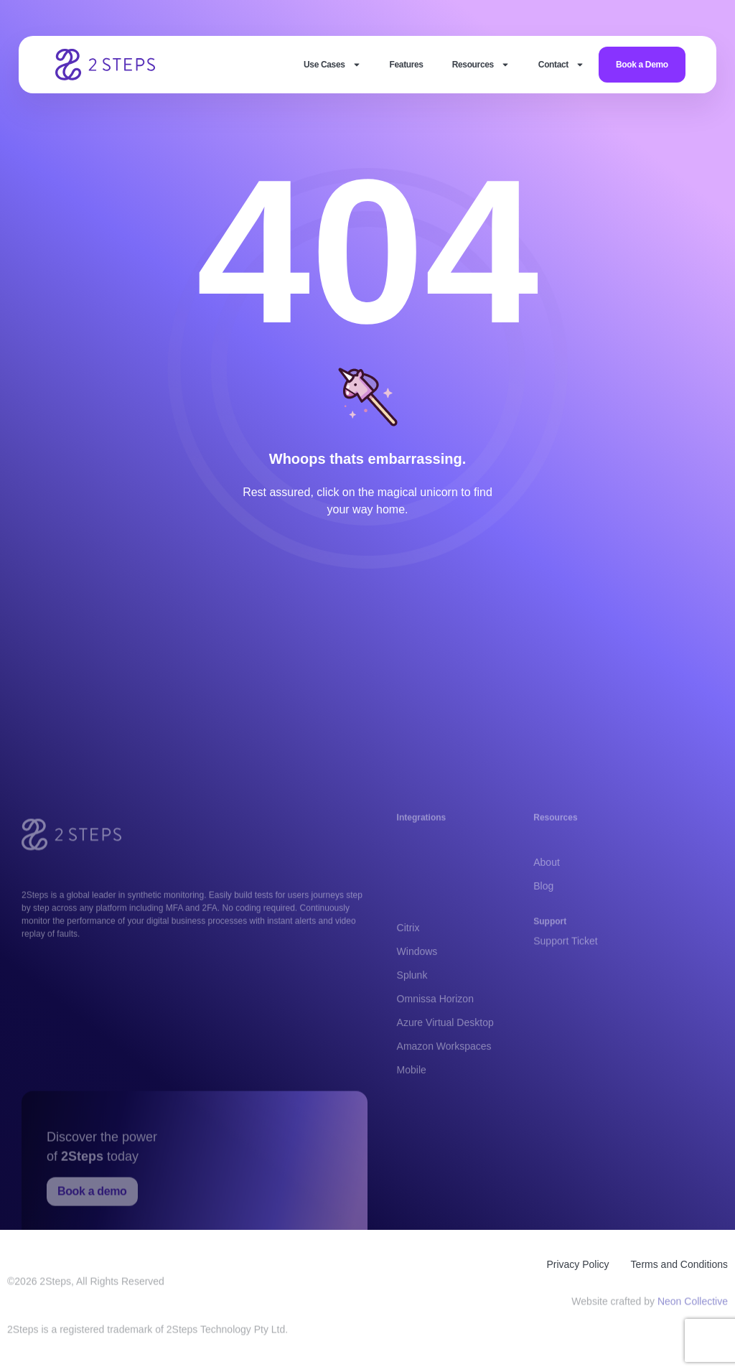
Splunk (412, 1024)
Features (406, 65)
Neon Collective (692, 1304)
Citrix (408, 976)
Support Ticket (565, 947)
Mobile (411, 1118)
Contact (561, 64)
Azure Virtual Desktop (445, 1071)
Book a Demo (642, 65)
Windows (417, 1000)
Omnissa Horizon (435, 1047)
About (546, 876)
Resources (481, 64)
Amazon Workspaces (444, 1095)
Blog (543, 899)
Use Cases (332, 64)
